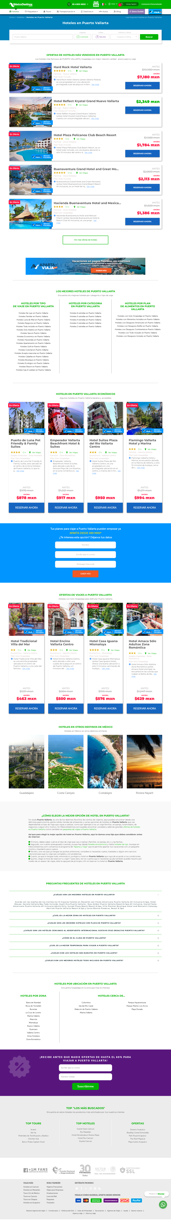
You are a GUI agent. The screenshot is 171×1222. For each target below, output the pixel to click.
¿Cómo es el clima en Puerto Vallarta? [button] (111, 938)
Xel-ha (33, 1133)
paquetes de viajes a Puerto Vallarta (79, 829)
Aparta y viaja (77, 1213)
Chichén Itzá (33, 1139)
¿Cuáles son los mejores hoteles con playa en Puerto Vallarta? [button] (103, 923)
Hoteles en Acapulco (31, 1203)
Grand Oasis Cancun (85, 1129)
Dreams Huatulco (137, 1129)
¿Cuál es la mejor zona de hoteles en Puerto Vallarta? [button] (106, 915)
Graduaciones (52, 1193)
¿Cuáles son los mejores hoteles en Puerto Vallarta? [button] (106, 894)
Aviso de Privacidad (84, 1211)
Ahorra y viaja (91, 1213)
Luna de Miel (52, 1196)
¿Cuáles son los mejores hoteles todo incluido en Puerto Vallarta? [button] (102, 960)
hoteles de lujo (121, 844)
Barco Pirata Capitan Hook (33, 1142)
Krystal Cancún (85, 1141)
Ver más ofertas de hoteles (85, 240)
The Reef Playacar (137, 1139)
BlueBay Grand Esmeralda (138, 1133)
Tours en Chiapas (30, 1199)
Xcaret (33, 1129)
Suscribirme (85, 1086)
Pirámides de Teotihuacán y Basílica (33, 1136)
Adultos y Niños (124, 32)
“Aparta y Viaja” (80, 847)
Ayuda (125, 1211)
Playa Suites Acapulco (137, 1142)
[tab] (85, 894)
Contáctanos (53, 1211)
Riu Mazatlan (85, 1132)
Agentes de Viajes (113, 1211)
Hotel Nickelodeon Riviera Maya (85, 1135)
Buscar (149, 37)
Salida (100, 32)
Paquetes (50, 1199)
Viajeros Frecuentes (54, 1187)
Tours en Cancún (30, 1196)
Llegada (82, 32)
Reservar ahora (142, 85)
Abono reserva (136, 1211)
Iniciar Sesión (131, 4)
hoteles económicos (97, 844)
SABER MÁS (85, 574)
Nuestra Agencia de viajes (35, 1211)
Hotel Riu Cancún (85, 1138)
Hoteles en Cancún (31, 1187)
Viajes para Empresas (55, 1190)
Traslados (50, 1203)
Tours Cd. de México (31, 1193)
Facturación (99, 1211)
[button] (69, 11)
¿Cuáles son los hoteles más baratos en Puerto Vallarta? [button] (105, 953)
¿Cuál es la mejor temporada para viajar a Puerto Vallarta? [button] (104, 945)
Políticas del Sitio (67, 1211)
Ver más (95, 84)
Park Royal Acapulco (137, 1136)
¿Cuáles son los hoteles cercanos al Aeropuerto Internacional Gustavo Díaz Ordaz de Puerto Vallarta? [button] (92, 930)
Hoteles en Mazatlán (31, 1190)
